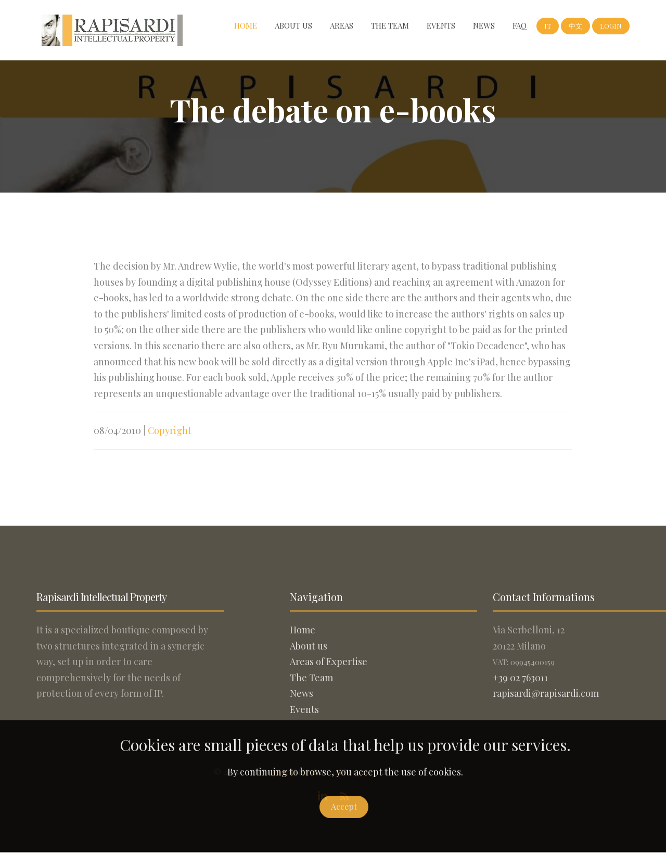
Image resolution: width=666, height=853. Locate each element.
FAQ (520, 25)
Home (245, 25)
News (484, 25)
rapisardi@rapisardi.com (546, 693)
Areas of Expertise (328, 661)
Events (441, 25)
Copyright (169, 430)
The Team (390, 25)
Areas (341, 25)
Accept (344, 806)
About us (293, 25)
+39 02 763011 (520, 677)
